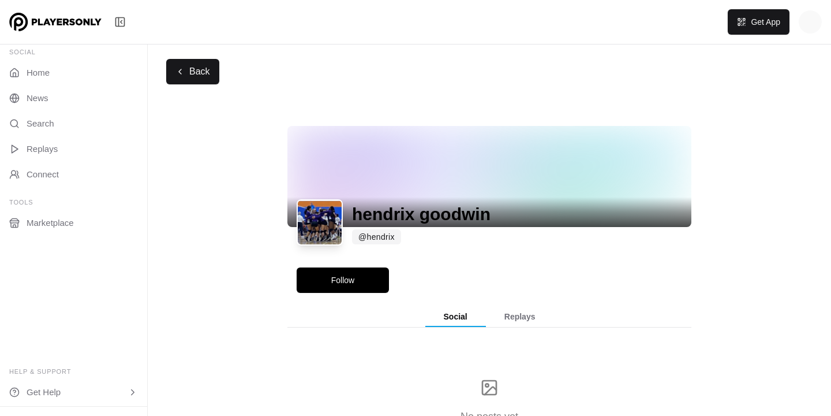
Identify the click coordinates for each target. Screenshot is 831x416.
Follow (342, 280)
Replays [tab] (520, 316)
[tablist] (489, 317)
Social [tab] (455, 316)
